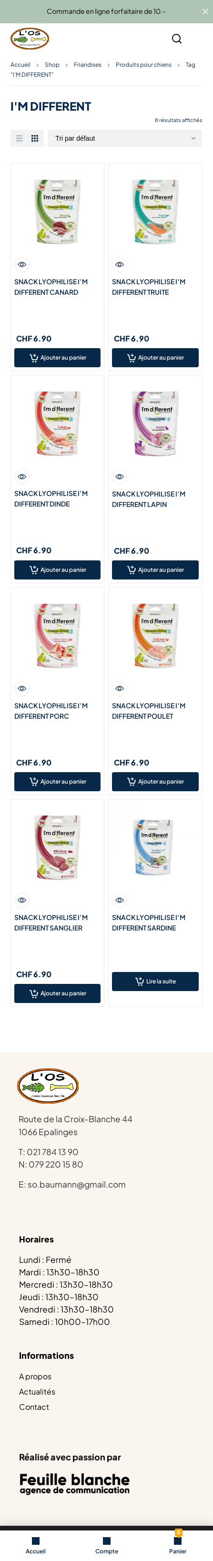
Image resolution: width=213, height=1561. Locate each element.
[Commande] (125, 138)
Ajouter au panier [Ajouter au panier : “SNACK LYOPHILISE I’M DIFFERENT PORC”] (63, 781)
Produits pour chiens (144, 64)
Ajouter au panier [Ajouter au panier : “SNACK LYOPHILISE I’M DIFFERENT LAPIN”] (161, 569)
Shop (52, 64)
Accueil (20, 64)
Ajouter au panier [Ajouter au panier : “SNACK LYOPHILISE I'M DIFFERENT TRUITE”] (161, 357)
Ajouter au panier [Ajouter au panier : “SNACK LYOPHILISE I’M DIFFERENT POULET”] (161, 781)
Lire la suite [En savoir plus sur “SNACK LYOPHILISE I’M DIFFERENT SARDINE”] (161, 981)
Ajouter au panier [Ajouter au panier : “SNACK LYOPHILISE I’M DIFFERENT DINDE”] (63, 569)
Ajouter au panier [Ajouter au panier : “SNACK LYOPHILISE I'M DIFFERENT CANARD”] (63, 357)
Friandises (87, 64)
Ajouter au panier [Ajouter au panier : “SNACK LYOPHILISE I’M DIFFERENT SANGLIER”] (63, 993)
